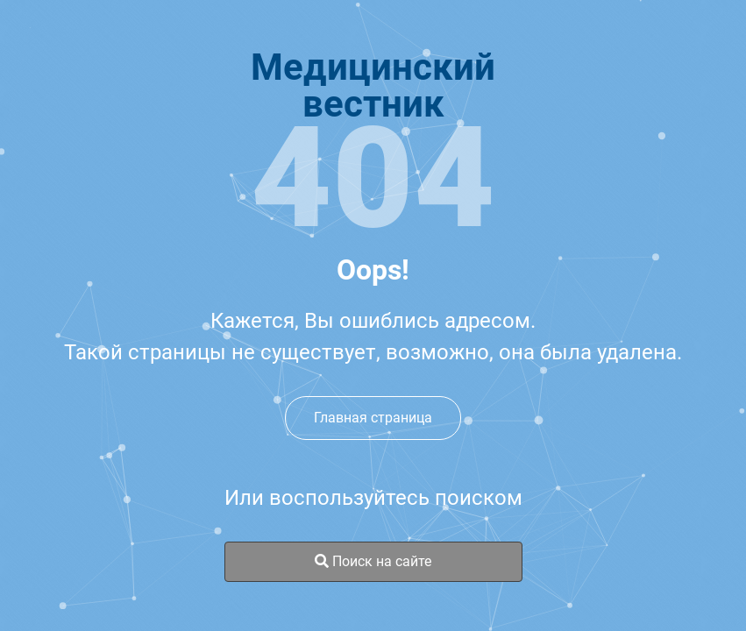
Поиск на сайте (373, 561)
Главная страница (373, 417)
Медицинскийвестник (373, 86)
